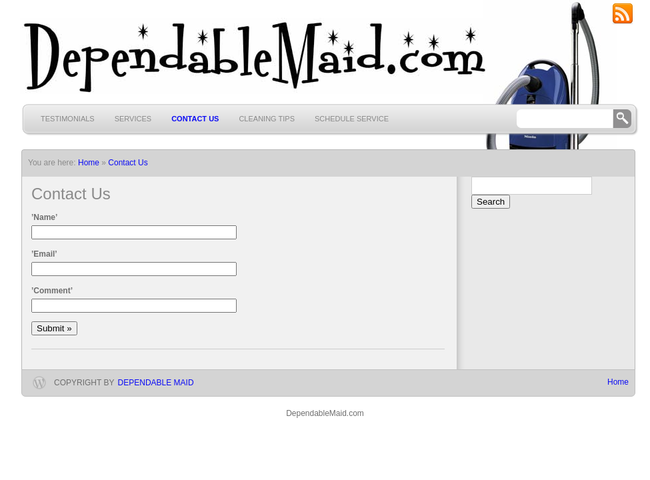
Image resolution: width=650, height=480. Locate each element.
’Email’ (44, 254)
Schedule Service (352, 119)
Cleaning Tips (267, 119)
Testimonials (68, 119)
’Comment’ (52, 290)
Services (133, 119)
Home (618, 382)
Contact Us (195, 119)
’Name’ (44, 217)
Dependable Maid (156, 382)
